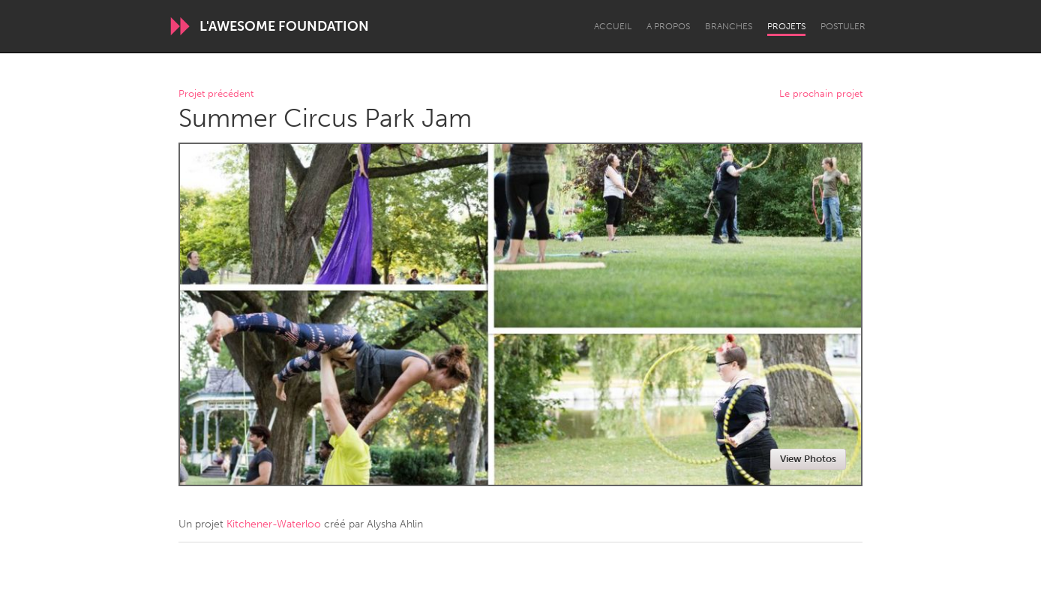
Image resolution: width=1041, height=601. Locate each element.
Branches (728, 26)
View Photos (808, 458)
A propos (668, 26)
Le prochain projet (820, 94)
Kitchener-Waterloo (273, 524)
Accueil (613, 26)
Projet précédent (216, 94)
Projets (786, 26)
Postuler (843, 26)
